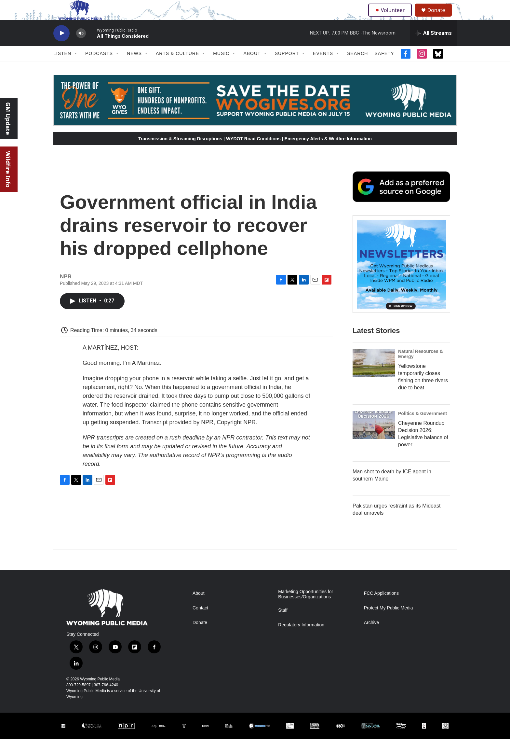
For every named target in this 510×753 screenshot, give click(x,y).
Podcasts (99, 67)
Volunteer (391, 17)
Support (287, 67)
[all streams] (433, 47)
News (134, 67)
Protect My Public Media (388, 622)
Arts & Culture (177, 67)
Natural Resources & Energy (420, 368)
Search (357, 67)
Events (323, 67)
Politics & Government (422, 427)
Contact (200, 622)
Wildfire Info (8, 169)
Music (221, 67)
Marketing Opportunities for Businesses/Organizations (305, 608)
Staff (283, 624)
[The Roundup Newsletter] (401, 278)
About (252, 67)
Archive (371, 636)
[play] (61, 47)
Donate (440, 17)
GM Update (8, 118)
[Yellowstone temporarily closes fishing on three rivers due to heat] (374, 377)
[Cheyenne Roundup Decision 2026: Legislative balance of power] (374, 439)
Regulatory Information (301, 638)
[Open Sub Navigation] (76, 67)
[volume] (81, 47)
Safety (384, 67)
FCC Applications (381, 607)
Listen (62, 67)
